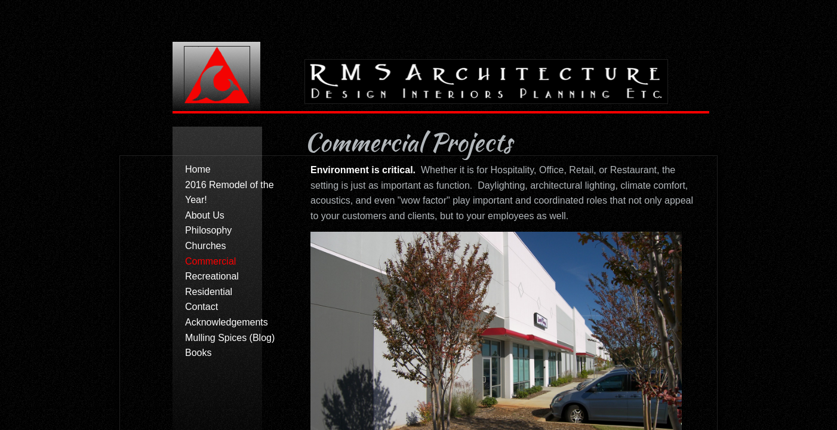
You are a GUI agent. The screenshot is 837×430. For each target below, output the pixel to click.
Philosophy (208, 230)
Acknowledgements (226, 322)
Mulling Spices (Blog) (230, 338)
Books (198, 353)
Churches (205, 246)
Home (198, 169)
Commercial (210, 261)
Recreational (212, 276)
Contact (201, 307)
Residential (208, 292)
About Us (204, 215)
